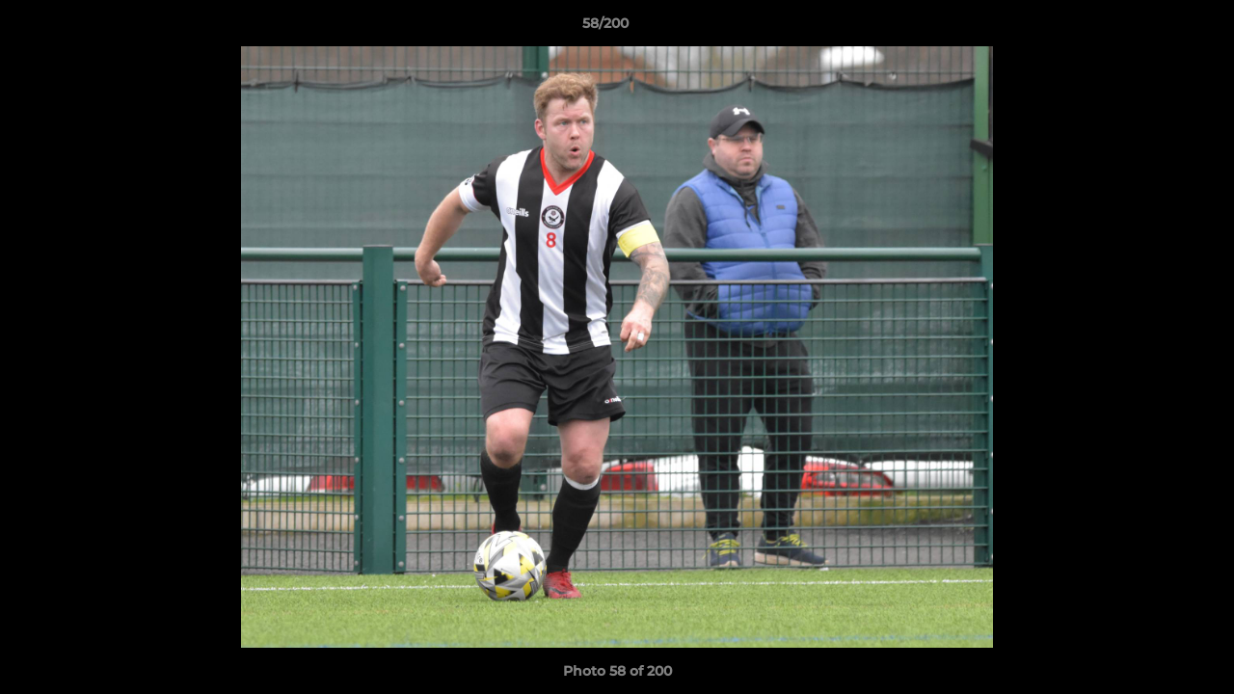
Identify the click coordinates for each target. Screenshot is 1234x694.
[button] (1153, 28)
